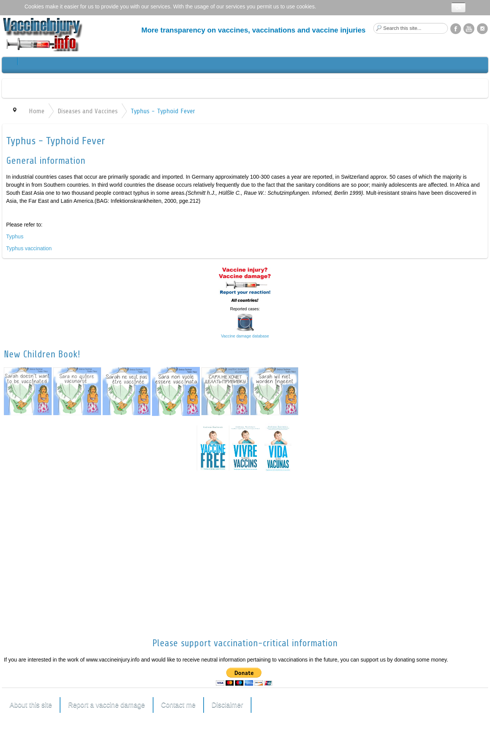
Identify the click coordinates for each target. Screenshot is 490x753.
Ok (458, 7)
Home (36, 111)
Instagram (482, 28)
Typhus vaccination (29, 248)
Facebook (455, 28)
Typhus (14, 236)
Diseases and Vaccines (87, 111)
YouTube (469, 28)
